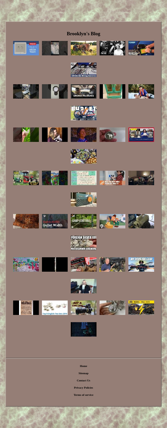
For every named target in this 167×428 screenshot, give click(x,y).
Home (83, 365)
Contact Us (83, 380)
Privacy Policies (83, 387)
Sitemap (83, 373)
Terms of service (83, 394)
